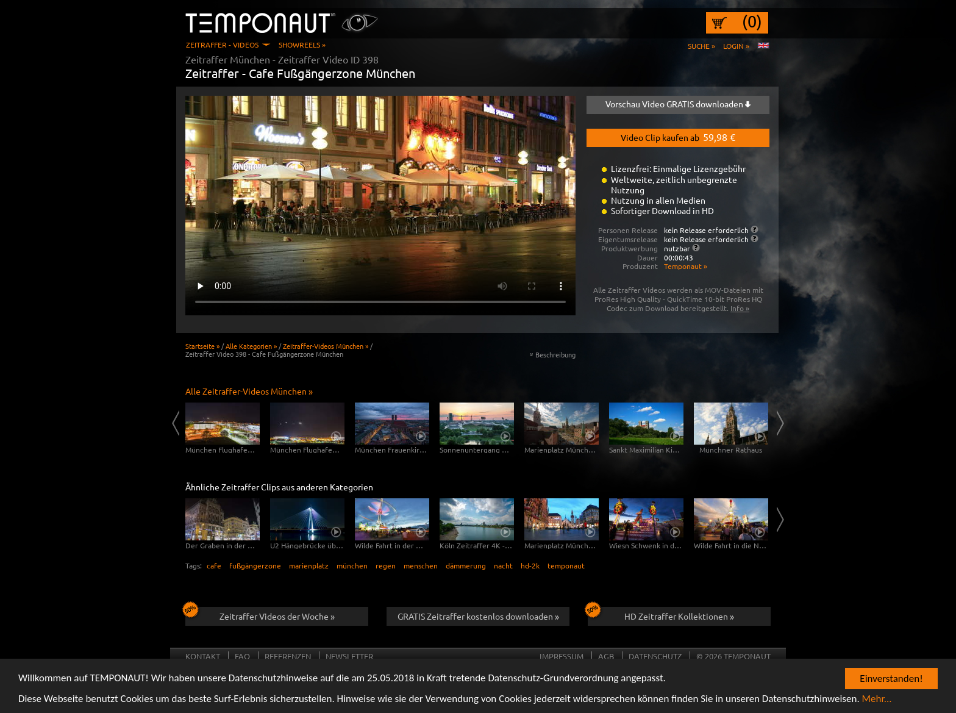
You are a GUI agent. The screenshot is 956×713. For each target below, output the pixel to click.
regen (386, 565)
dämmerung (466, 565)
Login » (736, 46)
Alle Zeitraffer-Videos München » (249, 390)
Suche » (701, 46)
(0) (752, 21)
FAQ (242, 656)
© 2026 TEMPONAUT (733, 656)
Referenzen (288, 656)
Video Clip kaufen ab (678, 137)
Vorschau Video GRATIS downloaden (678, 103)
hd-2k (530, 565)
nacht (503, 565)
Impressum (561, 656)
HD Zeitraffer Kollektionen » (661, 614)
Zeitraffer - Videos (222, 44)
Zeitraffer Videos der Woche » (260, 614)
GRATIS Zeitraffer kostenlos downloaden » (478, 616)
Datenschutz (655, 656)
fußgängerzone (255, 565)
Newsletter (349, 656)
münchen (352, 565)
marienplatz (309, 565)
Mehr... (877, 701)
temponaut (566, 565)
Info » (739, 308)
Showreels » (302, 44)
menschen (421, 565)
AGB (606, 656)
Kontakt (202, 656)
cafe (214, 565)
